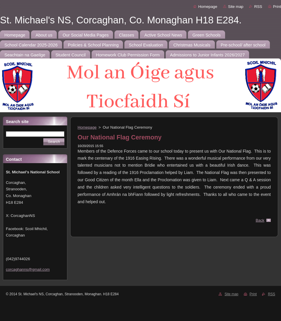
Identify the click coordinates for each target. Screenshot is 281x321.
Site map (235, 6)
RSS (258, 6)
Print (277, 6)
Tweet (266, 212)
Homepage (207, 6)
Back (260, 220)
